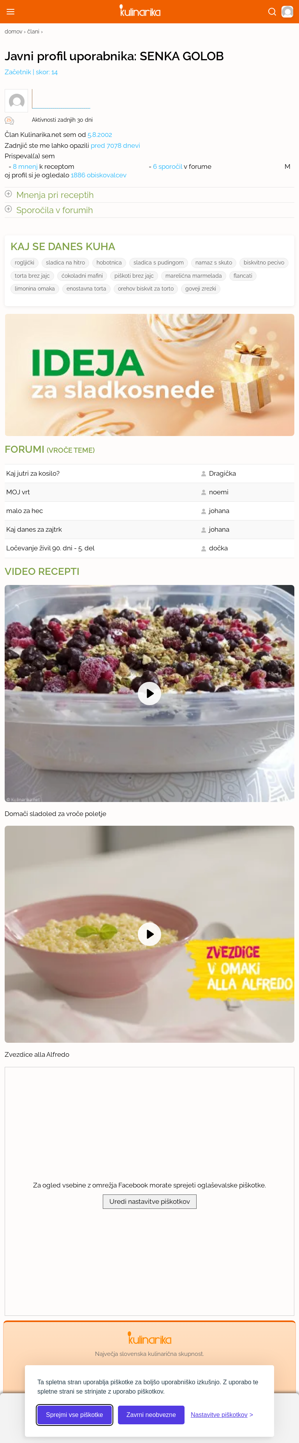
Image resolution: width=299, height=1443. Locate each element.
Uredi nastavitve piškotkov (149, 1201)
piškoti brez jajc (134, 276)
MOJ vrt (18, 492)
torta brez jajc (32, 276)
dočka (218, 548)
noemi (219, 492)
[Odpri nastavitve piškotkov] (222, 1415)
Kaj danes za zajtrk (34, 529)
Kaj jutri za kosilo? (33, 473)
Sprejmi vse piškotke (74, 1414)
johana (219, 511)
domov (13, 31)
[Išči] (272, 11)
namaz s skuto (213, 262)
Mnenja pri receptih (55, 195)
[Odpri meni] (10, 11)
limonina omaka (35, 288)
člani (33, 31)
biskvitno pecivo (264, 262)
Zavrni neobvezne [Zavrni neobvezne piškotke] (151, 1414)
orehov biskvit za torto (146, 288)
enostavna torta (86, 288)
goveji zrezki (200, 288)
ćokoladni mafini (82, 276)
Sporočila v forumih (54, 210)
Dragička (222, 473)
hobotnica (109, 262)
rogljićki (24, 262)
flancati (243, 276)
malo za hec (24, 511)
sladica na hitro (65, 262)
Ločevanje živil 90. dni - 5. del (50, 548)
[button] (287, 12)
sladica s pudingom (159, 262)
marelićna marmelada (193, 276)
